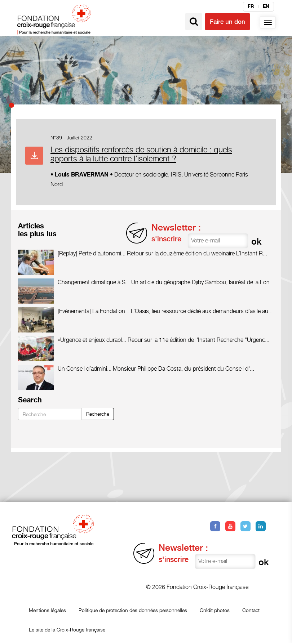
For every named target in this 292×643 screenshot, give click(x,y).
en (266, 6)
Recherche (97, 414)
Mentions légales (47, 610)
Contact (251, 610)
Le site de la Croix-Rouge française (67, 629)
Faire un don (227, 21)
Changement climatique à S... (94, 282)
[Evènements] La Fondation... (93, 311)
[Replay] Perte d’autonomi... (91, 253)
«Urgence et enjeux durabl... (92, 339)
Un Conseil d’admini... (84, 368)
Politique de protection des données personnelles (133, 610)
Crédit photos (215, 610)
